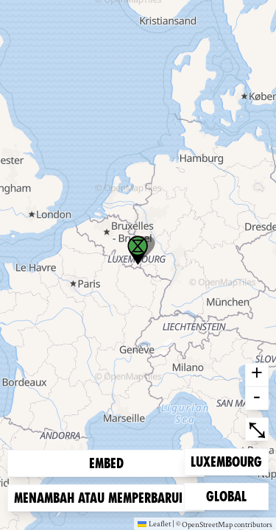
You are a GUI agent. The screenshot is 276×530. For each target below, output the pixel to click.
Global (229, 495)
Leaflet (154, 523)
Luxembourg (226, 460)
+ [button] (257, 374)
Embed (106, 463)
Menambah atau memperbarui (106, 498)
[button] (137, 250)
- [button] (257, 398)
